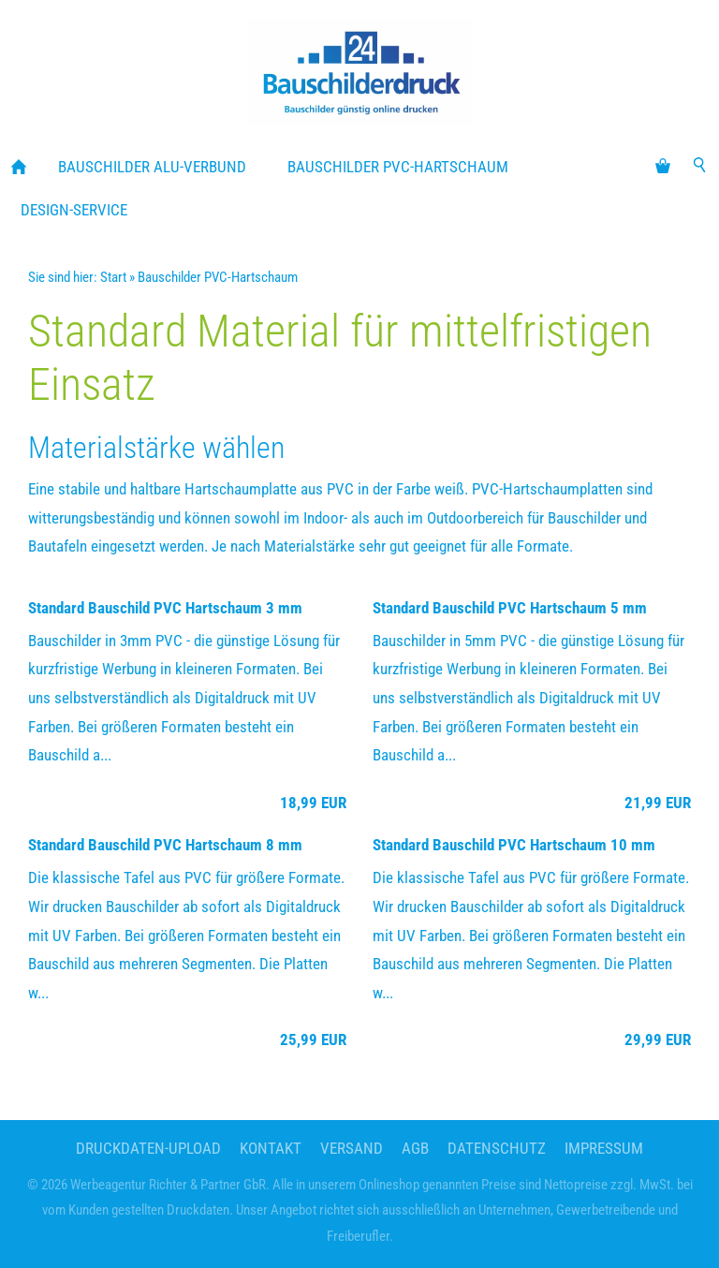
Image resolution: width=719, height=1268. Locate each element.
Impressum (604, 1148)
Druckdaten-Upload (148, 1148)
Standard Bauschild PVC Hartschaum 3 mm (165, 607)
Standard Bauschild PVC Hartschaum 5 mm (510, 607)
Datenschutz (497, 1148)
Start (113, 277)
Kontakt (270, 1148)
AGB (415, 1148)
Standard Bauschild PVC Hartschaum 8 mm (165, 844)
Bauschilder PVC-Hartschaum (218, 277)
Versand (351, 1148)
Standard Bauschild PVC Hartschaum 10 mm (514, 844)
